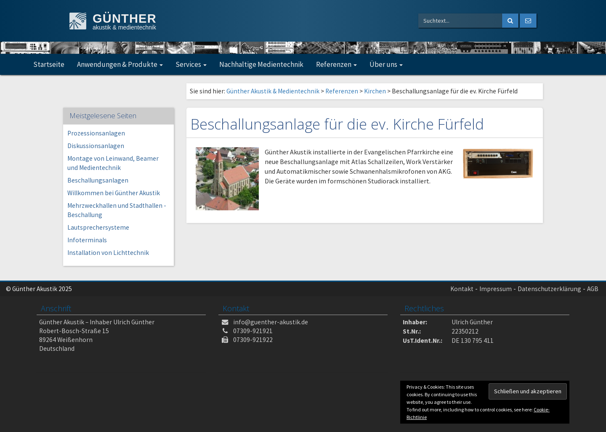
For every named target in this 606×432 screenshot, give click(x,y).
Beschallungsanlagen (97, 180)
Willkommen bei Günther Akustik (113, 193)
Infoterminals (87, 240)
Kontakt (461, 289)
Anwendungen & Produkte (120, 64)
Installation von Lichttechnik (108, 253)
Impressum (495, 289)
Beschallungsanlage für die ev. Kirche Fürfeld (337, 124)
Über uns (386, 64)
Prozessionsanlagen (96, 133)
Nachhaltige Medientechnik (261, 64)
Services (191, 64)
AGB (592, 289)
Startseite (48, 64)
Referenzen (336, 64)
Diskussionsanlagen (95, 146)
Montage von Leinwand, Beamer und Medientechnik (113, 163)
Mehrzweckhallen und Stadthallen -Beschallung (116, 210)
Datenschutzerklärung (549, 289)
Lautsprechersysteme (98, 227)
